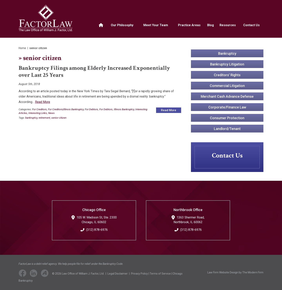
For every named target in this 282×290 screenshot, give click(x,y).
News (51, 113)
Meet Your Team (155, 25)
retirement (44, 117)
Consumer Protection (227, 118)
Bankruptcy (227, 53)
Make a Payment (207, 14)
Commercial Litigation (227, 85)
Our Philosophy (122, 25)
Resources (228, 25)
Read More (42, 102)
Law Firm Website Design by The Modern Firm (235, 272)
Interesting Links (37, 113)
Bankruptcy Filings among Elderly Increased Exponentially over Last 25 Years (94, 71)
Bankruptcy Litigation (227, 64)
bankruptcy (31, 117)
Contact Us (251, 25)
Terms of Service (160, 273)
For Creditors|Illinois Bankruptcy (66, 109)
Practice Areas (189, 25)
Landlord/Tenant (227, 128)
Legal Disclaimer (118, 273)
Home (101, 25)
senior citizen (58, 117)
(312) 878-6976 (246, 13)
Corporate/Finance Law (227, 107)
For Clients (126, 14)
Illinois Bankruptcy (124, 109)
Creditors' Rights (227, 75)
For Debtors (91, 109)
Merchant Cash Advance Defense (227, 96)
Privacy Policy (139, 273)
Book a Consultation (165, 14)
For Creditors (39, 109)
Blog (210, 25)
